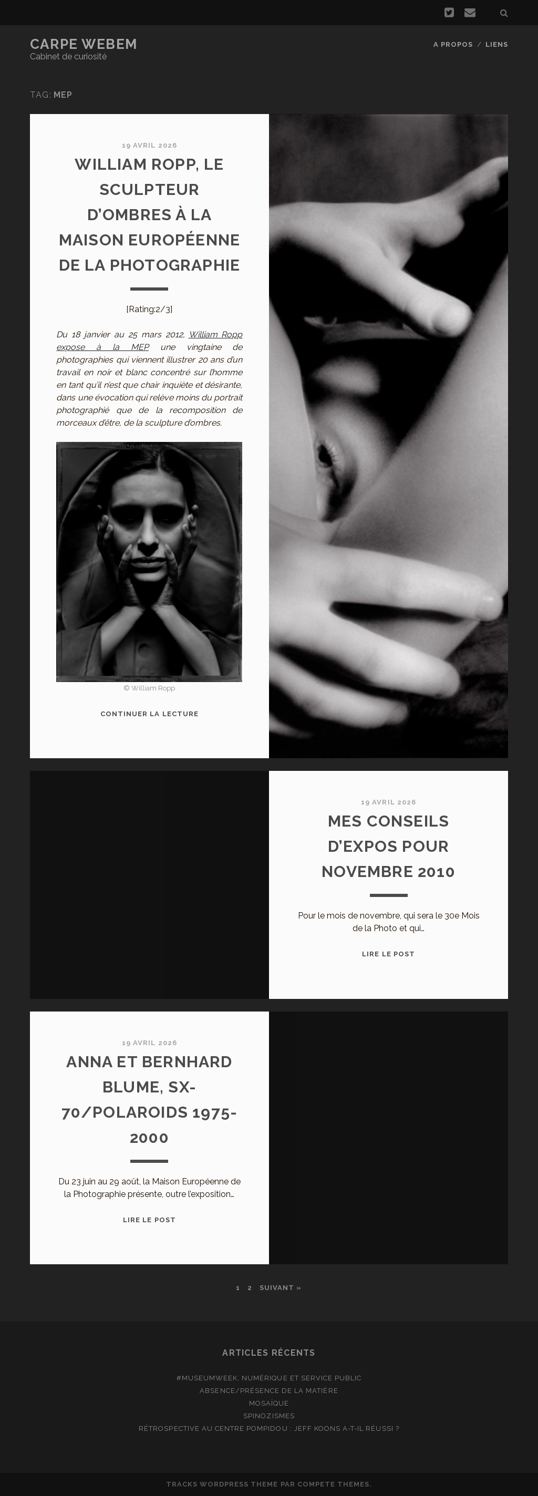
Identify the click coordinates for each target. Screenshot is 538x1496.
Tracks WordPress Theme (222, 1484)
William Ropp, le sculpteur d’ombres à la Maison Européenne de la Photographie (150, 214)
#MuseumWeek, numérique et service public (269, 1378)
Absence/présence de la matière (269, 1391)
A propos (453, 44)
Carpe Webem (84, 44)
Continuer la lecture (149, 714)
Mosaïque (269, 1403)
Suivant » (281, 1288)
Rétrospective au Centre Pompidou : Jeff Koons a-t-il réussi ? (269, 1428)
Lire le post (388, 954)
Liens (496, 44)
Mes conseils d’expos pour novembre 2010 (389, 846)
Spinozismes (268, 1416)
